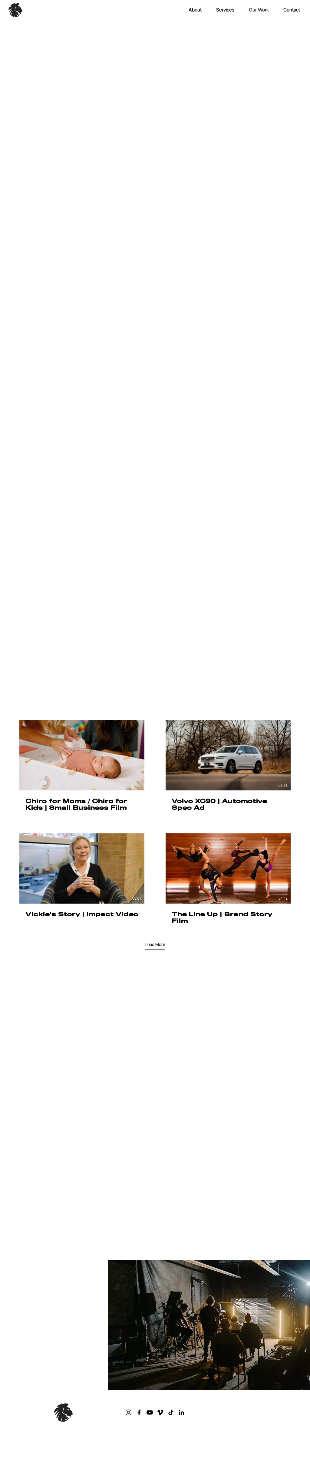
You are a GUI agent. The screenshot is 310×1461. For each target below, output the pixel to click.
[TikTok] (171, 1412)
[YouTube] (149, 1412)
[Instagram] (128, 1412)
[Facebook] (139, 1412)
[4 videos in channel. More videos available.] (155, 823)
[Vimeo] (160, 1412)
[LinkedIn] (181, 1412)
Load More (155, 944)
